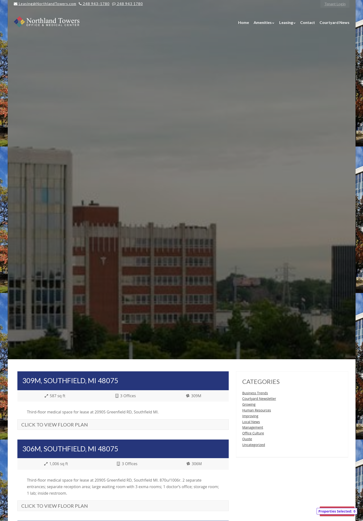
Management (252, 427)
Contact (307, 22)
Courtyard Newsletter (259, 398)
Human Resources (256, 410)
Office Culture (253, 433)
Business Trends (255, 393)
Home (243, 22)
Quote (247, 439)
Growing (249, 404)
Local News (251, 421)
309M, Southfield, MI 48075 (70, 380)
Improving (250, 416)
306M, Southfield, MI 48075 (70, 449)
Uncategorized (253, 444)
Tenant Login (335, 3)
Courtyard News (334, 22)
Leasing (286, 22)
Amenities (263, 22)
